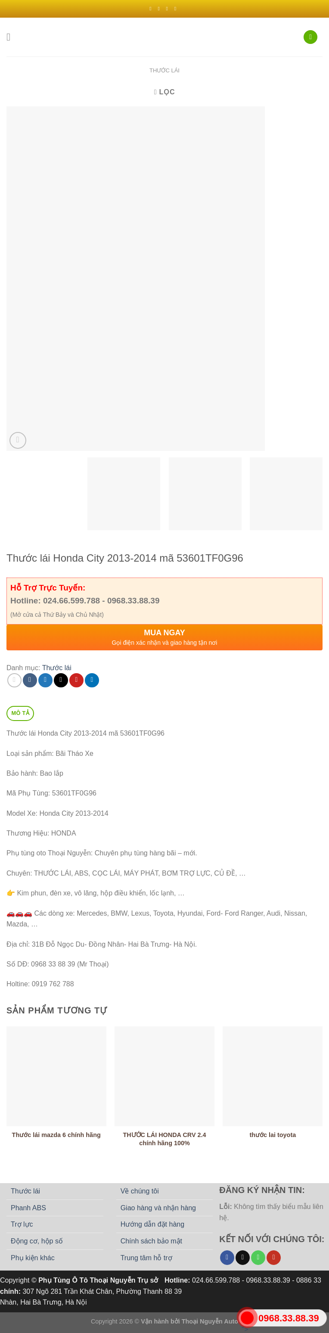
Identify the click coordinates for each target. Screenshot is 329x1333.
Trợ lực (22, 1224)
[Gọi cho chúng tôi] (258, 1257)
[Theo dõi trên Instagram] (160, 9)
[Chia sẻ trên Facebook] (30, 680)
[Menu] (11, 36)
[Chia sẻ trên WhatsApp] (14, 680)
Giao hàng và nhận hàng (158, 1208)
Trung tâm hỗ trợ (146, 1258)
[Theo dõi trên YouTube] (274, 1257)
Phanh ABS (28, 1208)
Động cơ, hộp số (37, 1241)
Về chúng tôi (140, 1191)
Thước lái (164, 70)
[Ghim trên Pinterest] (76, 680)
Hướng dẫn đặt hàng (152, 1224)
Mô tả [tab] (20, 713)
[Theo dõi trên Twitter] (168, 9)
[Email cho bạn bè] (61, 680)
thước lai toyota (272, 1134)
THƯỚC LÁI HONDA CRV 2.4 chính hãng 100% (164, 1139)
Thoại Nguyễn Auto (210, 1321)
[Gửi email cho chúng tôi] (177, 9)
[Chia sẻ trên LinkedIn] (92, 680)
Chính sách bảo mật (151, 1241)
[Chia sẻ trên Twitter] (45, 680)
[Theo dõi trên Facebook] (152, 9)
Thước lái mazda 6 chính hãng (56, 1134)
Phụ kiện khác (33, 1258)
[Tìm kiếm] (310, 37)
